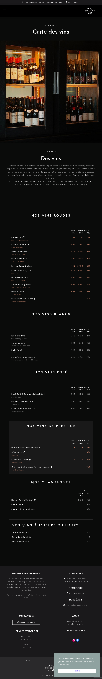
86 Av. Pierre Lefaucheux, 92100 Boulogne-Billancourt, (43, 2)
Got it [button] (77, 671)
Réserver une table (26, 622)
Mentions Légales (76, 624)
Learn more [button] (64, 665)
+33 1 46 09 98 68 (73, 2)
